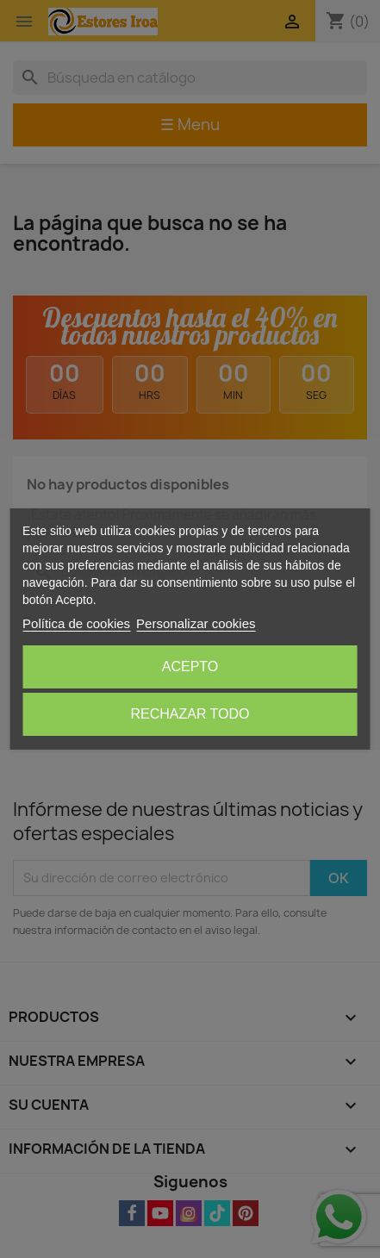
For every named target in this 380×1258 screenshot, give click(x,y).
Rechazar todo (189, 714)
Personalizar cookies (195, 623)
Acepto (190, 666)
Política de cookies (76, 623)
